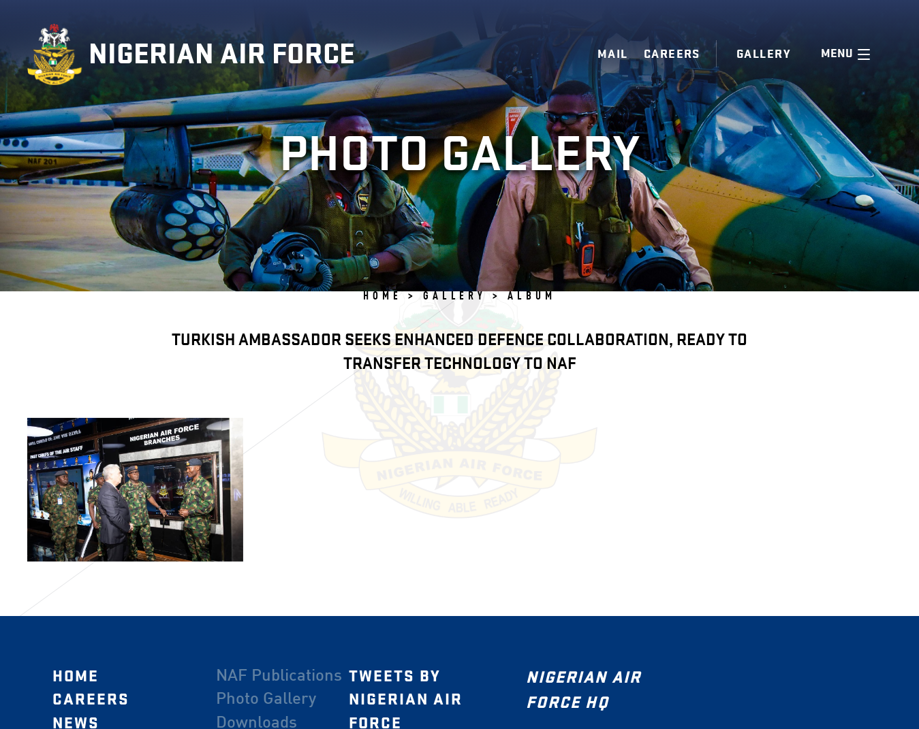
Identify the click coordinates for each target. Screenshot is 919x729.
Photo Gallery (266, 700)
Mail (612, 54)
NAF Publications (279, 676)
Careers (672, 54)
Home (75, 676)
